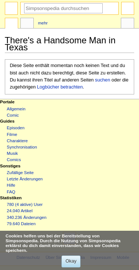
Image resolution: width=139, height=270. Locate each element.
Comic (13, 115)
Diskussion (27, 24)
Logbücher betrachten (60, 87)
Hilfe (11, 185)
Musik (12, 153)
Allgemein (16, 109)
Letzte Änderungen (25, 179)
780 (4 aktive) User (25, 204)
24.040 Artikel (19, 211)
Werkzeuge (127, 24)
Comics (14, 159)
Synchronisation (22, 147)
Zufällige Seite (20, 172)
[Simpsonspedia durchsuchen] (63, 8)
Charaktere (17, 141)
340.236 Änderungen (26, 217)
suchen (102, 80)
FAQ (11, 192)
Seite (11, 24)
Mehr (43, 23)
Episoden (15, 128)
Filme (12, 134)
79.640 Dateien (21, 223)
